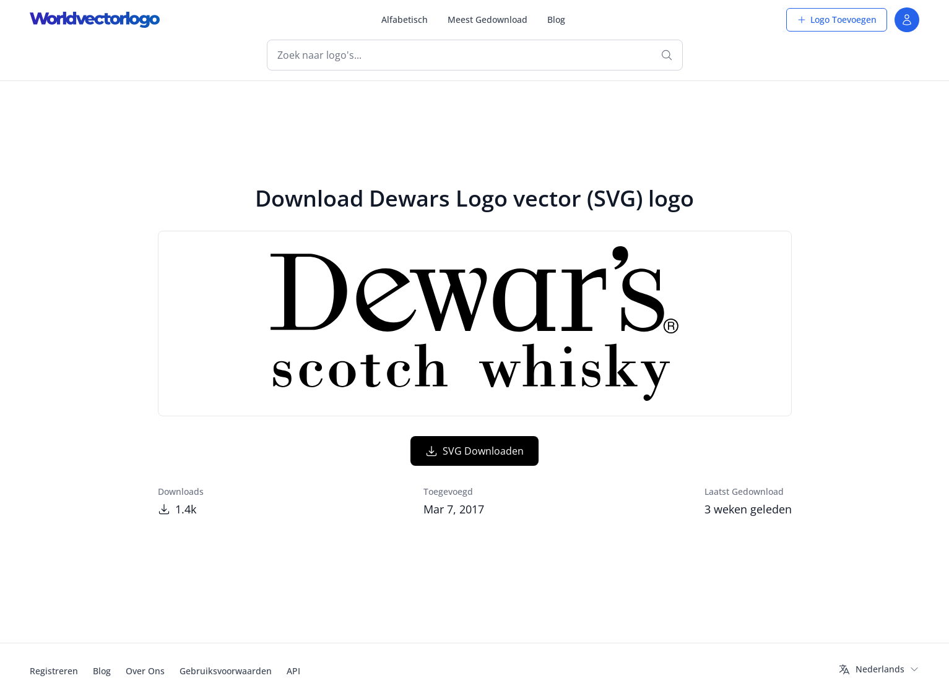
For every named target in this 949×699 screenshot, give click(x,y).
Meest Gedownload (487, 19)
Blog (556, 19)
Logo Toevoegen (837, 19)
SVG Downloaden (474, 451)
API (293, 671)
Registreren (54, 671)
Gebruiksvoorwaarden (226, 671)
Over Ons (145, 671)
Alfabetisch (404, 19)
